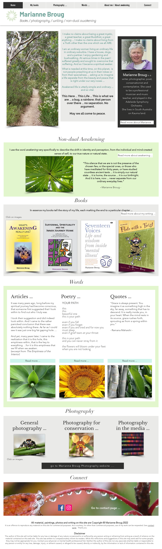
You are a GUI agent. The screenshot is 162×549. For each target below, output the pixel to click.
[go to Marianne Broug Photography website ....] (83, 466)
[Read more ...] (32, 361)
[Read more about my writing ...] (138, 214)
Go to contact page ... (105, 508)
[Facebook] (61, 508)
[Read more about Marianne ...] (137, 122)
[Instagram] (69, 508)
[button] (60, 5)
